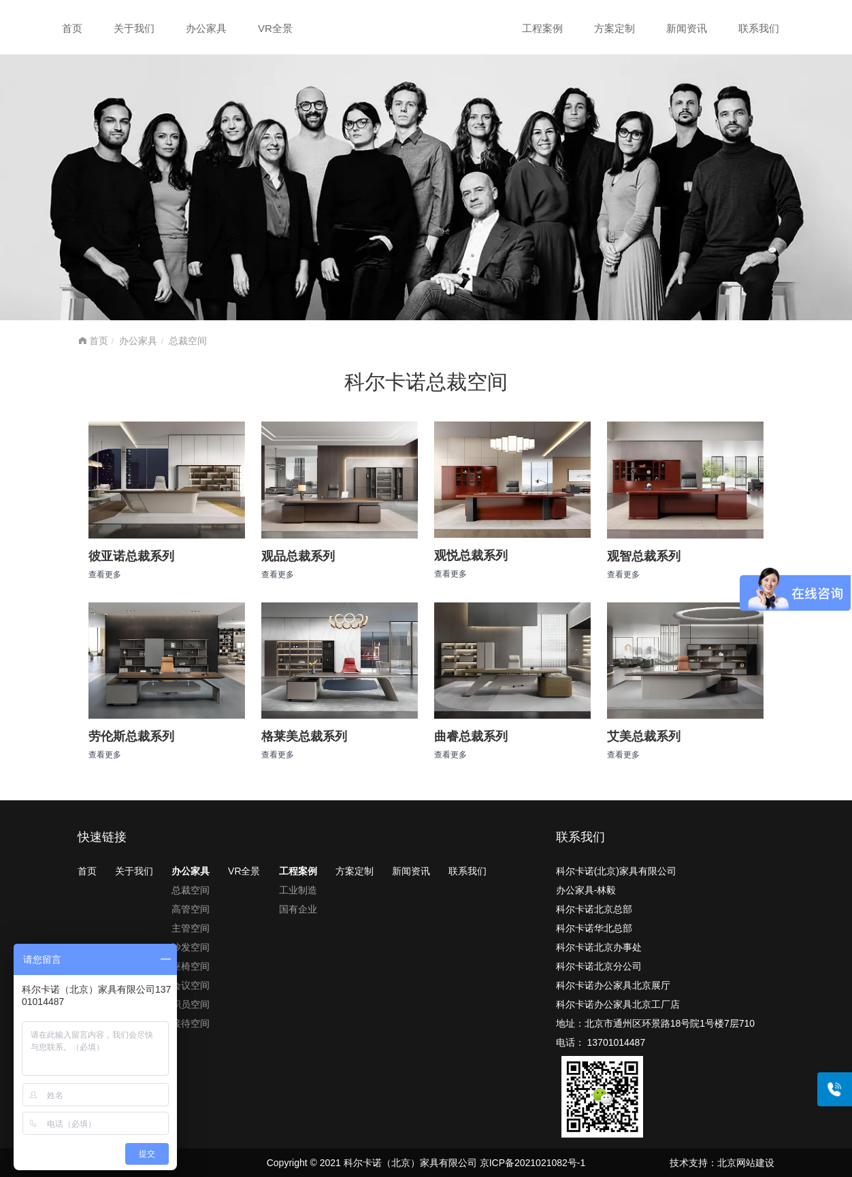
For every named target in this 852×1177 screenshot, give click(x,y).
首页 (72, 28)
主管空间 (190, 928)
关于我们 (134, 28)
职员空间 (190, 1004)
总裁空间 (188, 340)
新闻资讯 (686, 28)
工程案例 (542, 28)
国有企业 (298, 909)
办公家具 (206, 28)
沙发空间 (190, 947)
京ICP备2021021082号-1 (533, 1162)
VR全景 (275, 28)
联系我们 (758, 28)
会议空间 (190, 985)
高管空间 (190, 909)
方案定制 (614, 28)
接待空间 (190, 1023)
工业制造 (298, 890)
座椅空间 (190, 966)
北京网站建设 (745, 1162)
